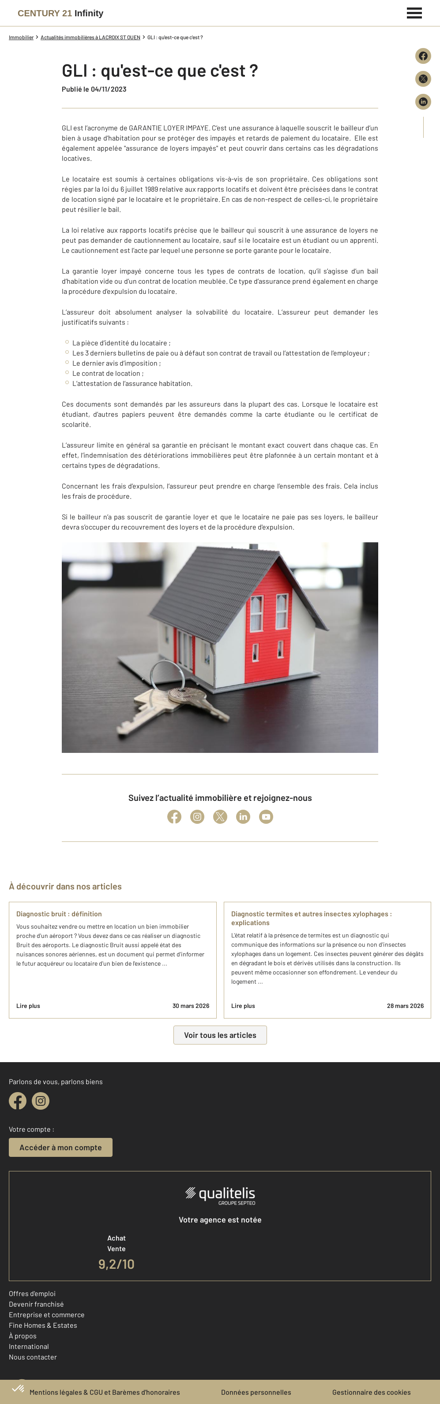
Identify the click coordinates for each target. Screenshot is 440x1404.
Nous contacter (33, 1356)
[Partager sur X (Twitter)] (423, 79)
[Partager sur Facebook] (423, 56)
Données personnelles (256, 1392)
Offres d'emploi (32, 1293)
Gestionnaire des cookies (371, 1392)
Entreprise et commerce (47, 1314)
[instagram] (40, 1101)
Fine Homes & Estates (43, 1325)
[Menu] (414, 12)
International (29, 1346)
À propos (23, 1335)
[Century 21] (60, 13)
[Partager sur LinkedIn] (423, 102)
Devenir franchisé (36, 1304)
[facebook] (17, 1101)
